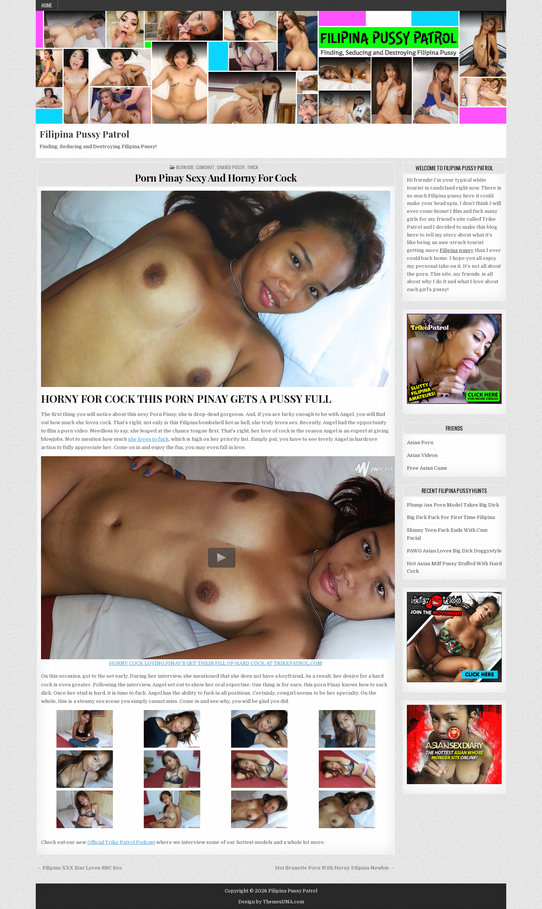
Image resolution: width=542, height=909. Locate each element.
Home (46, 5)
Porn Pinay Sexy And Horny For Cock (216, 177)
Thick (252, 167)
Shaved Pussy (231, 167)
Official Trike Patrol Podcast (121, 842)
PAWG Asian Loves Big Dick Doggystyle (454, 551)
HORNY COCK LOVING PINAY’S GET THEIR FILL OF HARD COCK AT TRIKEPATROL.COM (215, 663)
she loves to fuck (148, 439)
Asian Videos (422, 455)
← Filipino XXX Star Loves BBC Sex (79, 868)
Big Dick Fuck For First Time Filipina (451, 517)
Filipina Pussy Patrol (84, 134)
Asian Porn (420, 442)
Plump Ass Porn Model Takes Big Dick (453, 505)
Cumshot (205, 167)
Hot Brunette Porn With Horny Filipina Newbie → (335, 868)
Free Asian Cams (427, 468)
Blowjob (184, 167)
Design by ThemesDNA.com (271, 901)
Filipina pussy (456, 250)
